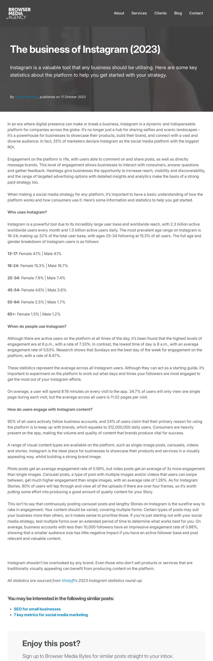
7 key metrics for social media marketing (51, 614)
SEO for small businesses (37, 609)
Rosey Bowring (26, 97)
